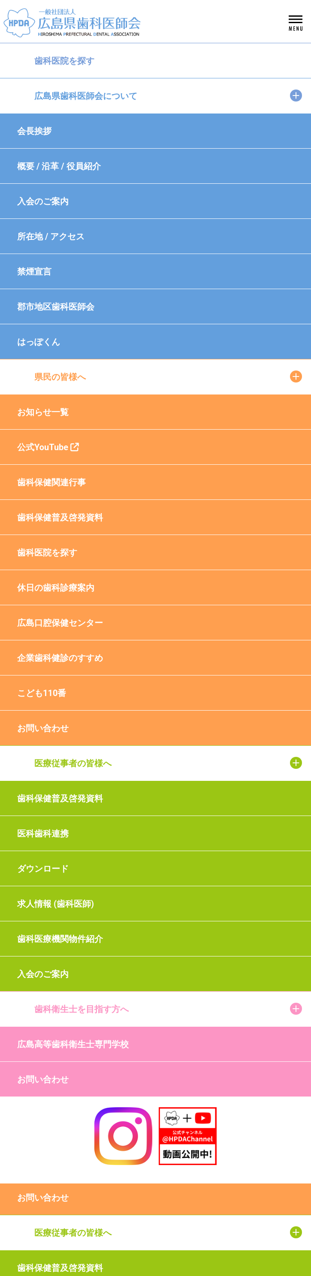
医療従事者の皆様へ (73, 763)
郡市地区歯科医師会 (55, 307)
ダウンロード (43, 869)
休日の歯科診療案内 (55, 588)
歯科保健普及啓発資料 (60, 517)
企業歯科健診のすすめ (60, 658)
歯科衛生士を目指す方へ (81, 1009)
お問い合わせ (43, 728)
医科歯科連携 (43, 833)
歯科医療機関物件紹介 (60, 939)
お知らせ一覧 (43, 412)
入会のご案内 (43, 201)
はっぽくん (38, 342)
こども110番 (41, 693)
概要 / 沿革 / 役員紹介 (59, 166)
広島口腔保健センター (60, 623)
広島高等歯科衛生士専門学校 (73, 1044)
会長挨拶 (34, 131)
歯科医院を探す (64, 61)
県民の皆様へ (60, 377)
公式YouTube (48, 447)
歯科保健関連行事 (51, 482)
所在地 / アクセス (51, 236)
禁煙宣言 (34, 271)
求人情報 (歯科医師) (55, 904)
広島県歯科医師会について (85, 96)
